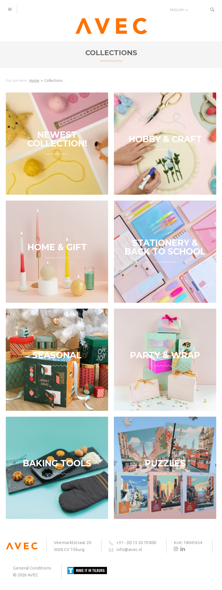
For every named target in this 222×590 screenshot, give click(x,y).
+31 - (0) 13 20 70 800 (136, 542)
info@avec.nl (129, 549)
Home (34, 80)
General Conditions (32, 567)
